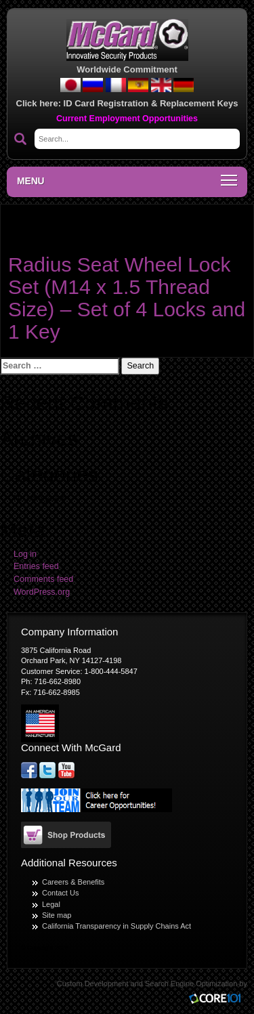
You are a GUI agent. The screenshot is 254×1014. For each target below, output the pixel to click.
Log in (25, 554)
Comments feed (43, 579)
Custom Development (93, 983)
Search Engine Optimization (191, 983)
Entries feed (36, 566)
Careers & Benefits (73, 882)
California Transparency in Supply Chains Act (116, 926)
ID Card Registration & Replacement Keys (151, 103)
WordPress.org (42, 592)
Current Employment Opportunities (127, 118)
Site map (56, 915)
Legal (51, 904)
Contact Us (60, 893)
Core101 (218, 999)
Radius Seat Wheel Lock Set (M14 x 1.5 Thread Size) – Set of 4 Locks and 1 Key (126, 298)
